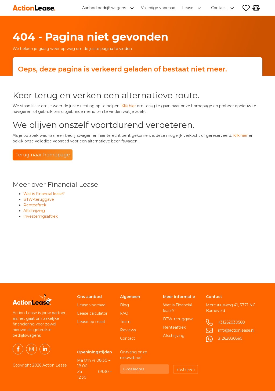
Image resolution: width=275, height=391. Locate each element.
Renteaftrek (34, 205)
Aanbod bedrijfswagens (104, 8)
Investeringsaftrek (40, 216)
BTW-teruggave (38, 199)
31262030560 (230, 338)
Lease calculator (92, 313)
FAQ (124, 313)
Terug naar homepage (42, 155)
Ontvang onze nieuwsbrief (133, 355)
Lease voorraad (91, 305)
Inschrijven (185, 369)
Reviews (128, 330)
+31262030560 (231, 322)
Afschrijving (34, 210)
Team (125, 321)
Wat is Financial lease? (44, 193)
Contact (127, 338)
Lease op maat (91, 321)
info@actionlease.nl (236, 330)
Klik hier (128, 105)
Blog (124, 305)
